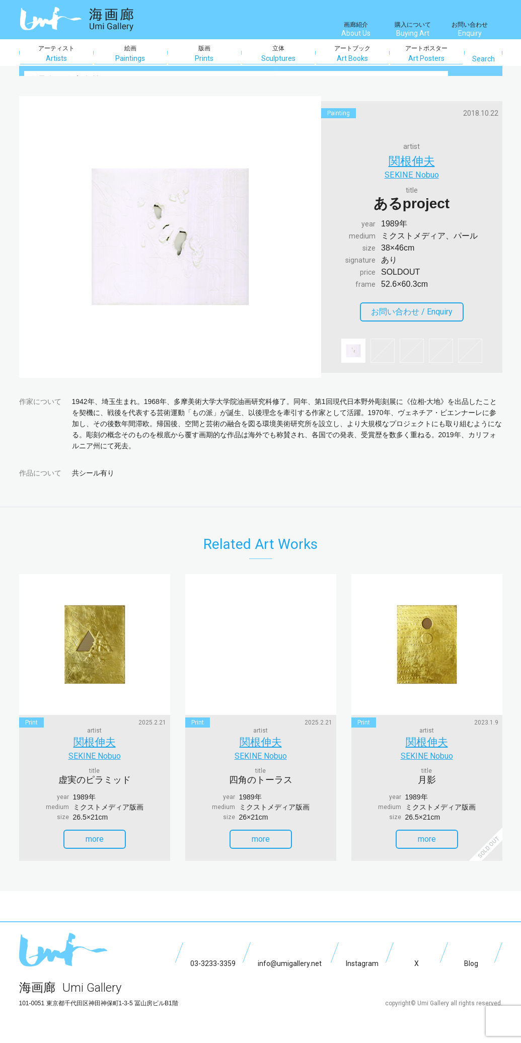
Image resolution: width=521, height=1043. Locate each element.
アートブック (352, 54)
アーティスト (56, 54)
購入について (413, 30)
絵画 (130, 54)
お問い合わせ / (416, 313)
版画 (204, 54)
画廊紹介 (355, 30)
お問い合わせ (470, 30)
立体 (278, 54)
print (31, 722)
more (104, 834)
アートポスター (426, 54)
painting (338, 113)
